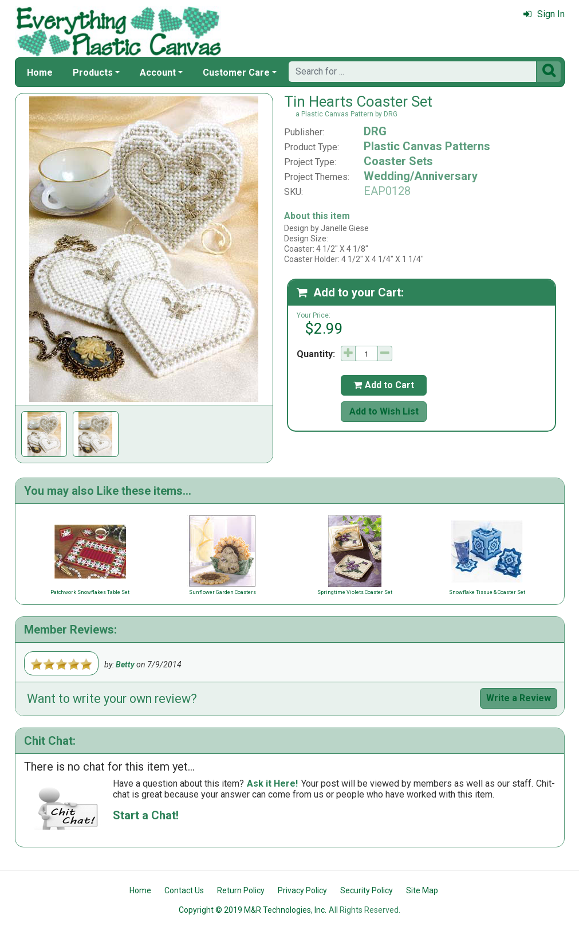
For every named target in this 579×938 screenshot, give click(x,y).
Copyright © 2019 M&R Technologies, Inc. (252, 909)
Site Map (422, 890)
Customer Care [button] (236, 72)
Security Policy (366, 890)
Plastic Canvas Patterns (427, 146)
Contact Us (184, 890)
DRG (375, 131)
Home (40, 72)
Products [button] (93, 72)
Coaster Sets (398, 161)
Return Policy (241, 890)
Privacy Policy (302, 890)
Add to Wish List (384, 411)
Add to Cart (383, 385)
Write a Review (518, 698)
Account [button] (158, 72)
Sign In (544, 14)
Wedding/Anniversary (421, 176)
